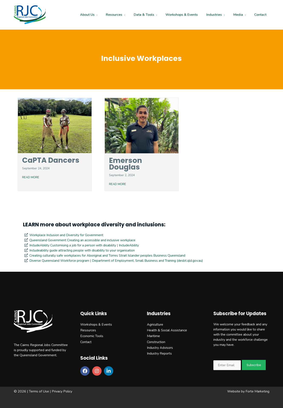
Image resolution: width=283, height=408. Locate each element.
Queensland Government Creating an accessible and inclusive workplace (82, 240)
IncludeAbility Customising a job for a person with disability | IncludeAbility (84, 245)
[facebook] (85, 371)
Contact (86, 342)
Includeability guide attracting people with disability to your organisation (82, 250)
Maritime (153, 336)
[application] (98, 14)
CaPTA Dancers (50, 160)
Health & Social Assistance (167, 330)
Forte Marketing (257, 391)
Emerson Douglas (125, 163)
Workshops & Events (96, 324)
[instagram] (97, 371)
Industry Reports (159, 353)
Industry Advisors (160, 347)
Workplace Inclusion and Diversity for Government (66, 235)
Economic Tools (91, 336)
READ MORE (30, 177)
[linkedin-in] (109, 371)
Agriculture (155, 324)
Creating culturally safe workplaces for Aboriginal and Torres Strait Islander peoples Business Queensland (107, 255)
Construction (156, 342)
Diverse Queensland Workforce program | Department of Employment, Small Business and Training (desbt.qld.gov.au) (116, 260)
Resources (88, 330)
